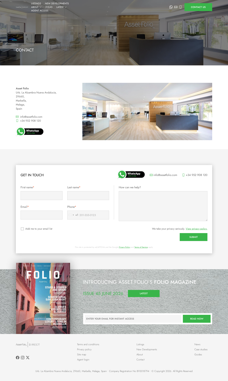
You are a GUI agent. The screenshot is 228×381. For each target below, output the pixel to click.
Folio (127, 7)
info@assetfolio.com (29, 117)
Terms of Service (141, 247)
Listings (73, 7)
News (197, 344)
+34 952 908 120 (28, 121)
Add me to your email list (39, 229)
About (115, 7)
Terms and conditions (88, 344)
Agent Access (157, 7)
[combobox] (72, 215)
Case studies (200, 349)
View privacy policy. (196, 229)
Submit (193, 237)
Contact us (198, 7)
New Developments (94, 7)
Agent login (83, 359)
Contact (140, 359)
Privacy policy (84, 349)
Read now (196, 319)
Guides (198, 354)
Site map (81, 354)
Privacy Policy (124, 247)
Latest (140, 7)
